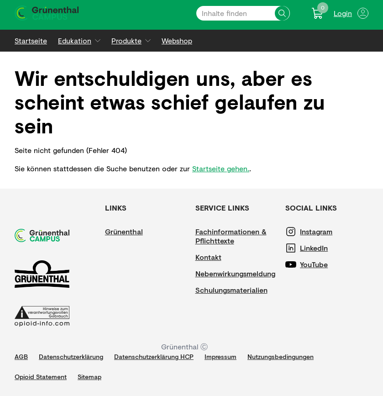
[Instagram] (327, 231)
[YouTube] (327, 264)
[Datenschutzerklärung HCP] (154, 356)
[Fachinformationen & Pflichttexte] (236, 236)
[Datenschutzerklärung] (71, 356)
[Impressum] (220, 356)
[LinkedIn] (327, 248)
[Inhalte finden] (282, 13)
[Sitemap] (89, 376)
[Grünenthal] (132, 231)
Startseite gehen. (220, 168)
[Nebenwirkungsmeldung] (235, 273)
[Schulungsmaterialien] (231, 290)
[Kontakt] (222, 257)
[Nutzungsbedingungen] (280, 356)
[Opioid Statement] (41, 376)
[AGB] (21, 356)
